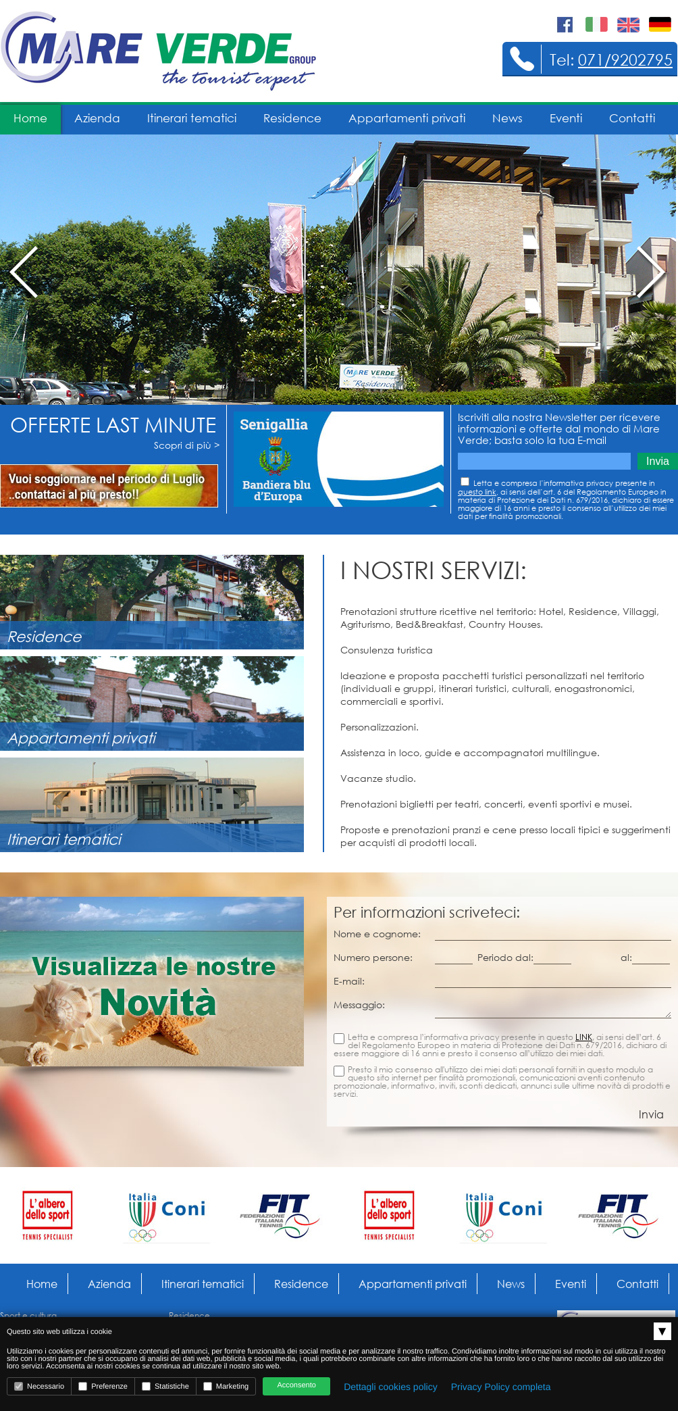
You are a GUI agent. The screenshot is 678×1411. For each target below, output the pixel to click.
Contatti (632, 118)
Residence (292, 118)
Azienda (97, 118)
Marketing (226, 1386)
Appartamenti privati (406, 118)
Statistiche (165, 1386)
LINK (583, 1037)
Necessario (39, 1386)
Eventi (566, 118)
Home (30, 118)
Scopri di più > (186, 445)
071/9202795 (625, 59)
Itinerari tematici (191, 118)
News (507, 118)
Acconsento (296, 1385)
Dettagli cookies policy (391, 1386)
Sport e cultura (28, 1315)
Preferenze (103, 1386)
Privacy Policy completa (501, 1386)
